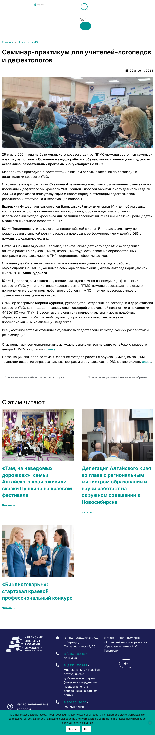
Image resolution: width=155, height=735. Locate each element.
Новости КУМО (28, 42)
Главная (7, 42)
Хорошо (73, 729)
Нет (86, 729)
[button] (85, 26)
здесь (146, 362)
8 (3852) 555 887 (75, 653)
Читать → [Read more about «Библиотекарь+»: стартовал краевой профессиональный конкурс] (8, 608)
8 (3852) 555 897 (75, 665)
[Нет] (150, 722)
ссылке (49, 349)
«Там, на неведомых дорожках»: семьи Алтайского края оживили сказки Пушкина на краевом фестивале (37, 481)
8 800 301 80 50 (75, 702)
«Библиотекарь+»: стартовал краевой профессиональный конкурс (37, 591)
